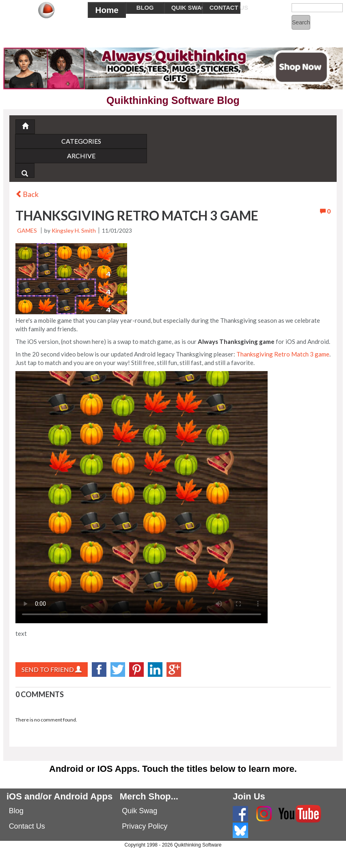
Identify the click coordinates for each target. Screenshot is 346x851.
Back (27, 194)
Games (27, 230)
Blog (16, 811)
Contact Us (27, 826)
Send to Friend (52, 669)
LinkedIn (155, 669)
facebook (99, 669)
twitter (117, 669)
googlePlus (174, 669)
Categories (81, 141)
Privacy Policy (144, 826)
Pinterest (136, 669)
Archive (81, 156)
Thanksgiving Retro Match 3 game (282, 354)
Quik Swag (139, 811)
